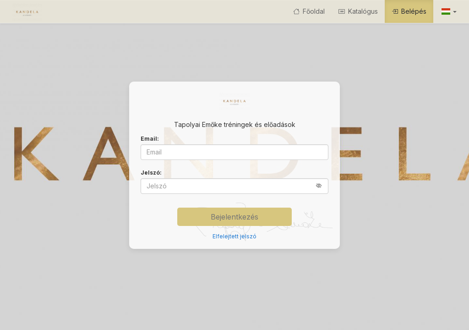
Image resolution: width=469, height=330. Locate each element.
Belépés (409, 11)
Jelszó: (151, 172)
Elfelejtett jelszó (234, 236)
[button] (448, 11)
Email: (150, 138)
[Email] (234, 152)
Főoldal (309, 11)
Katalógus (358, 11)
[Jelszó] (234, 186)
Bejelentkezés (234, 216)
